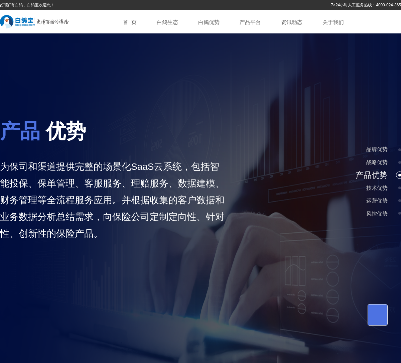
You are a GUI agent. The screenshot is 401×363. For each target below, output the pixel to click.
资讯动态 (291, 22)
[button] (399, 149)
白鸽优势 (209, 22)
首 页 (130, 22)
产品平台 (250, 22)
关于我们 (333, 22)
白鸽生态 (167, 22)
